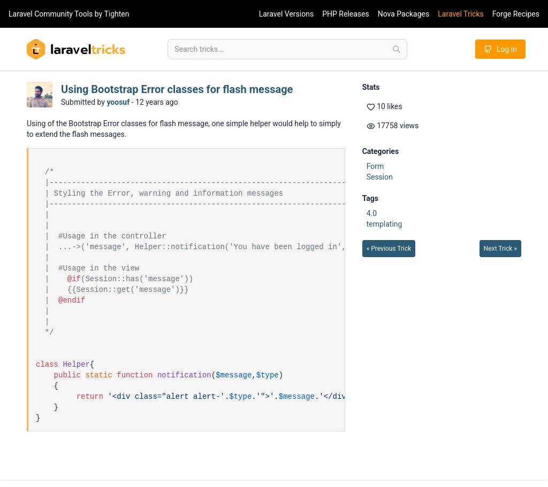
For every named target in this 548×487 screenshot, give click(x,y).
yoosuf (118, 102)
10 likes (384, 106)
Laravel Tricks (461, 14)
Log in (500, 49)
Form (375, 166)
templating (384, 224)
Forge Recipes (515, 14)
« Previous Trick (389, 248)
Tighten (116, 14)
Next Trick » (500, 248)
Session (380, 177)
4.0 (372, 213)
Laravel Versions (286, 14)
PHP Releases (345, 14)
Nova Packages (404, 14)
